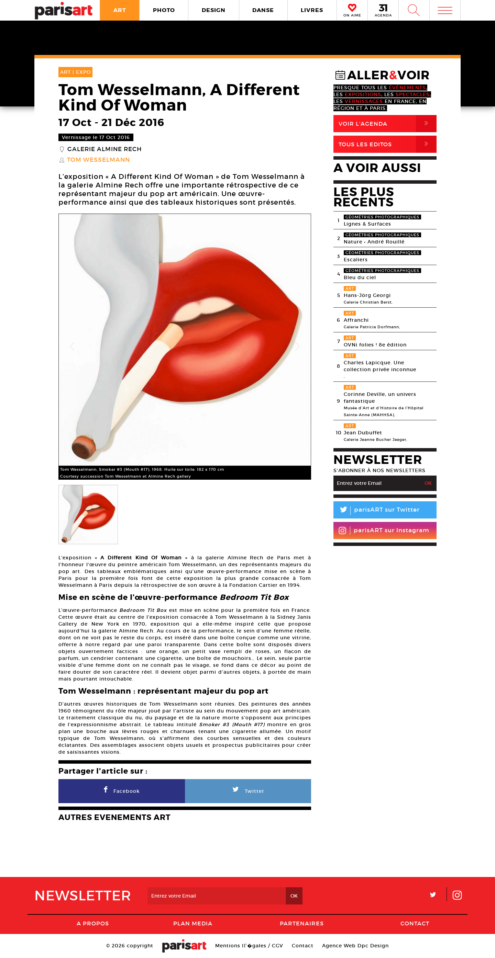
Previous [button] (72, 347)
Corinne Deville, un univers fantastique (380, 397)
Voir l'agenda (388, 123)
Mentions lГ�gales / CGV (249, 946)
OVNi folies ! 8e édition (375, 345)
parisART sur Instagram (383, 530)
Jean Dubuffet (363, 433)
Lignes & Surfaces (367, 224)
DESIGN (214, 10)
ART (119, 10)
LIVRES (312, 10)
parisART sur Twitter (376, 511)
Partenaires (302, 923)
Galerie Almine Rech (104, 149)
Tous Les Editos (388, 144)
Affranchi (356, 320)
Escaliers (356, 259)
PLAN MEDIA (192, 923)
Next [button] (297, 347)
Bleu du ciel (360, 277)
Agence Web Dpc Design (355, 946)
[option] (184, 347)
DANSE (263, 10)
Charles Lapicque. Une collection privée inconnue (380, 366)
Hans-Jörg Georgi (367, 295)
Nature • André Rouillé (374, 242)
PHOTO (164, 10)
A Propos (93, 923)
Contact (414, 923)
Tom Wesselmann (98, 160)
